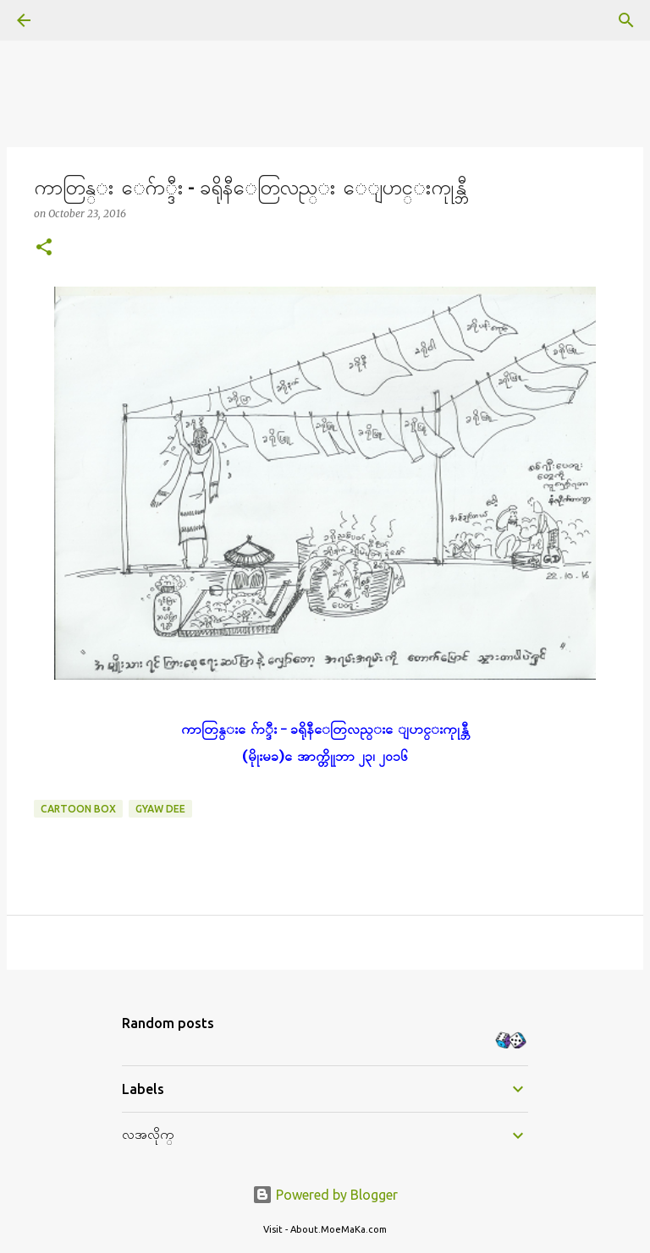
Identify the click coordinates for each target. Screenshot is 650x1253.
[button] (44, 248)
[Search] (71, 20)
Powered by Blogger (325, 1194)
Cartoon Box (78, 808)
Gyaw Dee (160, 808)
